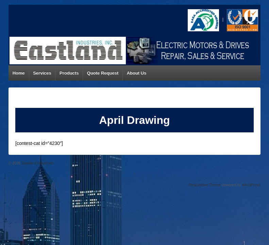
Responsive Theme (204, 185)
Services (42, 73)
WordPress (251, 185)
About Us (137, 73)
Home (19, 73)
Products (69, 73)
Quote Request (102, 73)
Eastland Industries (37, 163)
